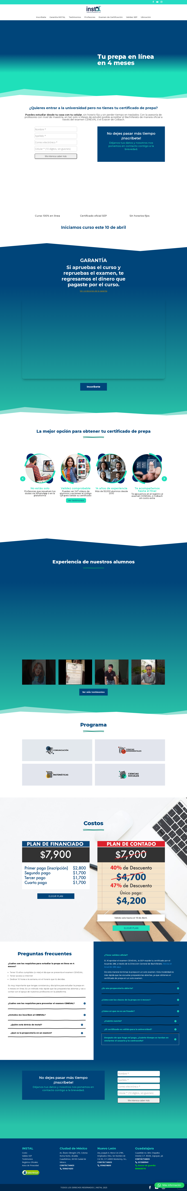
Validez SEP (131, 17)
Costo (24, 1153)
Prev (22, 478)
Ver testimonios (76, 500)
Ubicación (146, 17)
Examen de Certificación (111, 17)
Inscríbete (41, 17)
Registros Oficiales (30, 1162)
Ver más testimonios (93, 692)
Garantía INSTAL (57, 17)
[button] (169, 1185)
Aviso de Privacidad (30, 1165)
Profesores (89, 17)
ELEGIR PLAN (56, 896)
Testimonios (75, 17)
